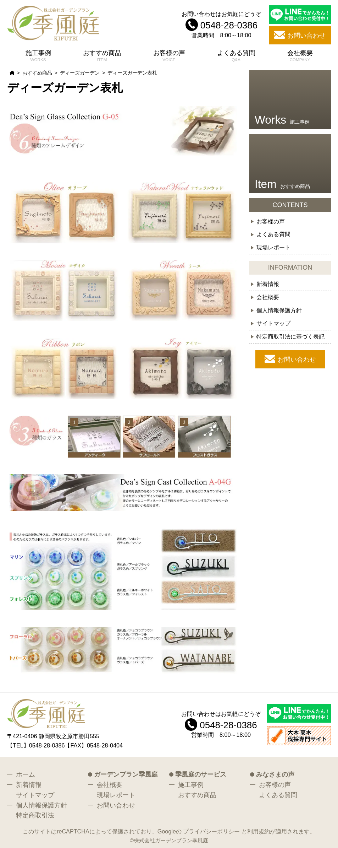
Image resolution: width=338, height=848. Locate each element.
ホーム (25, 774)
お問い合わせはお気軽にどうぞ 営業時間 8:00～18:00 (221, 24)
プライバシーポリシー (211, 831)
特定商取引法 (35, 815)
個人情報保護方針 (279, 310)
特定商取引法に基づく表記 (290, 336)
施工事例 (38, 52)
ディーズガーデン (80, 73)
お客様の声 (169, 52)
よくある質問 (236, 52)
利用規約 (258, 831)
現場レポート (273, 247)
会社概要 (300, 52)
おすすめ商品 (102, 52)
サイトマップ (273, 323)
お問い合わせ (297, 359)
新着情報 (267, 284)
